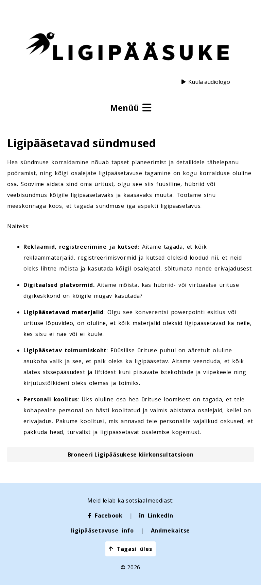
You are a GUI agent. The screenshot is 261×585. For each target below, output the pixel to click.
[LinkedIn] (156, 515)
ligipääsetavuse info (102, 530)
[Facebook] (105, 515)
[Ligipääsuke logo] (127, 47)
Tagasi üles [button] (130, 549)
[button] (130, 454)
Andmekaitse (170, 530)
